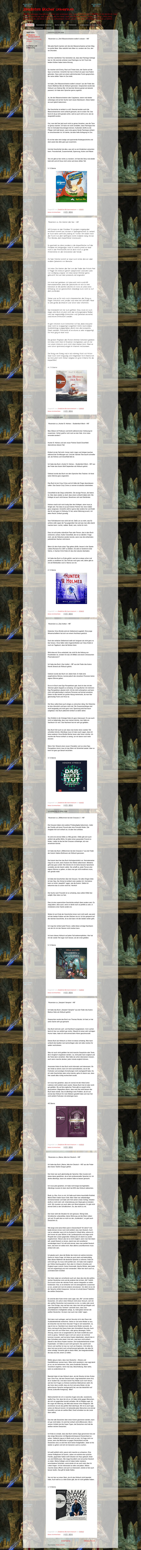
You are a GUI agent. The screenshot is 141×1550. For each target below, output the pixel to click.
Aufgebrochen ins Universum (89, 25)
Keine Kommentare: (54, 212)
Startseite (30, 25)
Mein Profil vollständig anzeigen (33, 40)
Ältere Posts (89, 1541)
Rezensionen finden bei (43, 25)
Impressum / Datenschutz (34, 28)
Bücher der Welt (60, 25)
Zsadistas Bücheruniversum (34, 36)
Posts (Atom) (60, 1545)
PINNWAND (72, 25)
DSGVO (48, 28)
